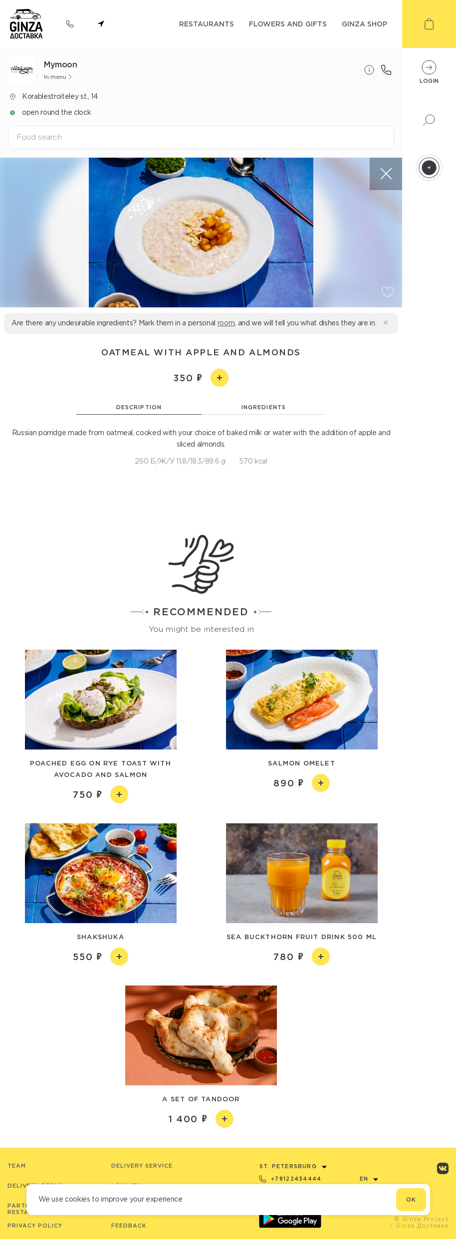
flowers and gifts (288, 23)
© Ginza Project (421, 1219)
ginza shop (364, 23)
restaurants (206, 23)
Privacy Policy (34, 1226)
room (226, 323)
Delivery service (142, 1166)
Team (16, 1166)
